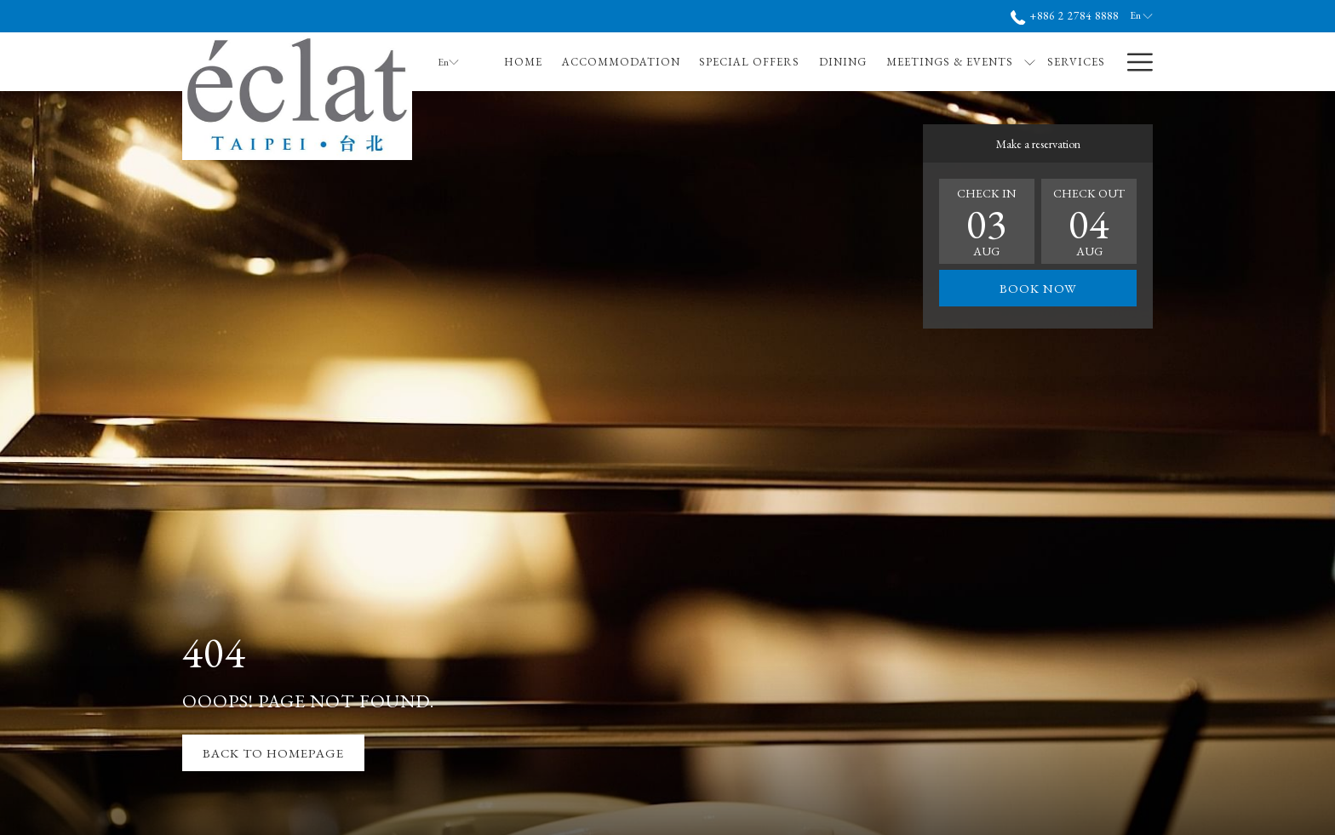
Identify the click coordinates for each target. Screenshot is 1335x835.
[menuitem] (524, 61)
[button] (986, 221)
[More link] (1133, 61)
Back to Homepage (273, 753)
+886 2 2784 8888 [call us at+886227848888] (1065, 16)
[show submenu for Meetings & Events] (1030, 61)
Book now (1038, 288)
